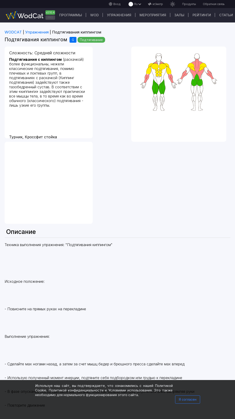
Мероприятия (153, 15)
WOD (94, 15)
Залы (179, 15)
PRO (50, 17)
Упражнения (119, 15)
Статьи (226, 15)
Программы (70, 15)
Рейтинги (202, 15)
